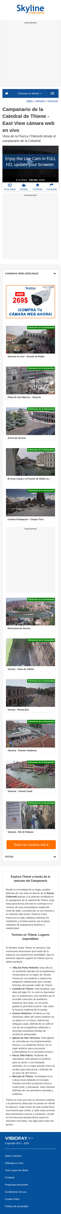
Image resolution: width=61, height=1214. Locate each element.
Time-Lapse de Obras (16, 1170)
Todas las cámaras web (31, 844)
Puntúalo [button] (37, 187)
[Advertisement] (30, 55)
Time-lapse (10, 187)
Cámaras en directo (29, 93)
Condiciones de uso (15, 1191)
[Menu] (52, 93)
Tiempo (24, 187)
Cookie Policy (12, 1199)
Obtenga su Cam (14, 1163)
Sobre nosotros (13, 1155)
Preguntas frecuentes (16, 1184)
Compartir (51, 187)
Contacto (10, 1177)
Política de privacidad (16, 1206)
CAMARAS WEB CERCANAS (30, 273)
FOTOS (30, 856)
